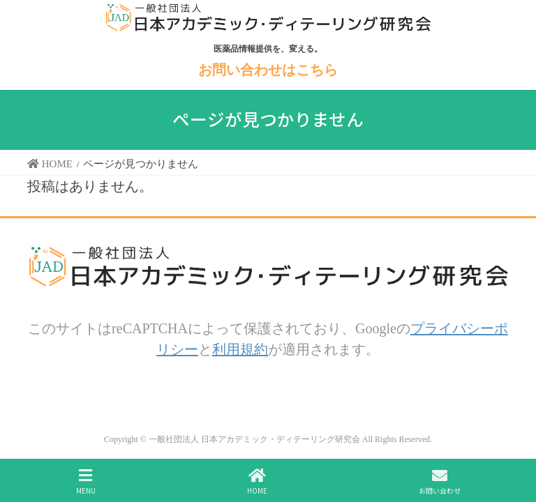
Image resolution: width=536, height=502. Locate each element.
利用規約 (240, 349)
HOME (257, 481)
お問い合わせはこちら (268, 69)
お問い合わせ (440, 481)
